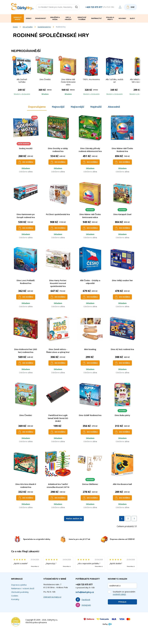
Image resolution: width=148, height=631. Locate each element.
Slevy (132, 18)
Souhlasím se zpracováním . (124, 593)
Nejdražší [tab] (96, 107)
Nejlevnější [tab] (77, 107)
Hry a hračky (28, 27)
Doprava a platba (19, 584)
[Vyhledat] (77, 7)
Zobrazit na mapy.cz (52, 597)
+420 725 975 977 (93, 7)
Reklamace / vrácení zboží (22, 588)
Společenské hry (44, 27)
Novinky (122, 18)
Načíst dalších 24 (74, 518)
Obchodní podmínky (20, 592)
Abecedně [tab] (114, 107)
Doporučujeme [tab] (37, 107)
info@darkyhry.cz (85, 592)
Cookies (14, 595)
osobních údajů (119, 594)
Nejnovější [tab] (58, 107)
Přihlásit (122, 602)
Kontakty (15, 599)
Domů (15, 27)
